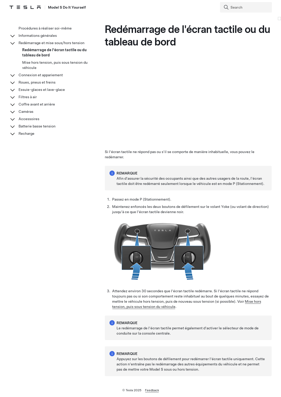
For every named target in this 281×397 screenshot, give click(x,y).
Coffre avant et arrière (37, 104)
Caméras (26, 111)
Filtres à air (28, 97)
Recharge (26, 133)
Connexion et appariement (41, 75)
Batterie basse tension (37, 126)
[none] (161, 278)
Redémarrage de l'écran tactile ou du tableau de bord (54, 52)
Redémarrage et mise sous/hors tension (51, 43)
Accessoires (29, 119)
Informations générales (38, 35)
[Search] (246, 7)
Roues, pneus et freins (37, 82)
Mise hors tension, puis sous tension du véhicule (55, 65)
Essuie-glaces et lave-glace (42, 89)
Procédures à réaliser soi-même (45, 28)
